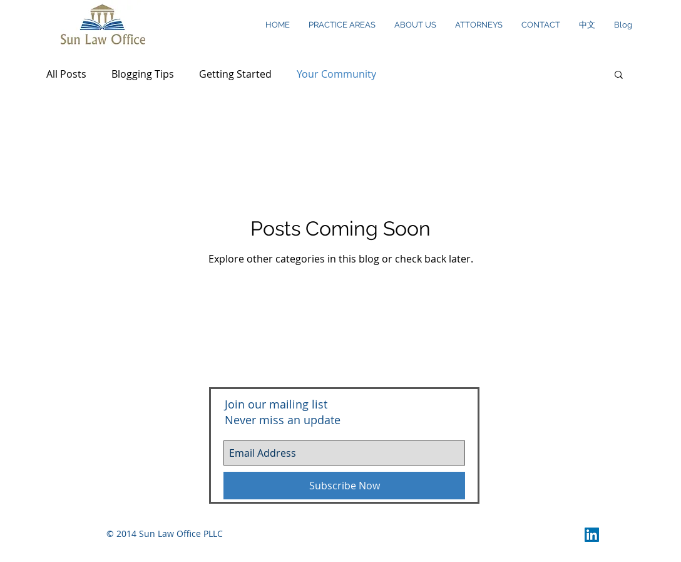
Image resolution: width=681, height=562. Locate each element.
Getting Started (235, 74)
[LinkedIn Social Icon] (592, 535)
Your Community (336, 74)
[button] (619, 75)
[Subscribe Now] (344, 485)
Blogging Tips (142, 74)
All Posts (66, 74)
